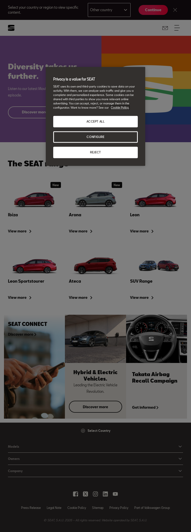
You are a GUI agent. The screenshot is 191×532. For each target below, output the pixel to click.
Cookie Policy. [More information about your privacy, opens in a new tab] (120, 107)
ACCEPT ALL (96, 121)
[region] (95, 116)
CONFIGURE (95, 136)
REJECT (95, 152)
